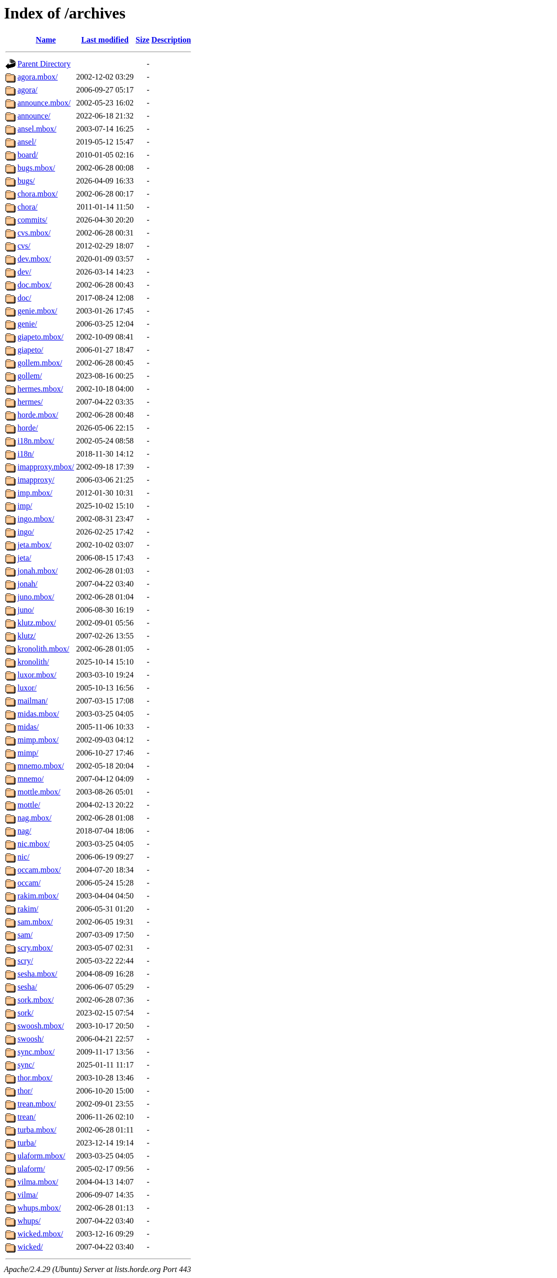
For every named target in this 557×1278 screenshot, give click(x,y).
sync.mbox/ (36, 1052)
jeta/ (25, 558)
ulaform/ (31, 1168)
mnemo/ (31, 778)
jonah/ (28, 584)
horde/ (28, 428)
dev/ (25, 272)
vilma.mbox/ (38, 1182)
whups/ (29, 1220)
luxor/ (27, 688)
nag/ (25, 830)
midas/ (28, 726)
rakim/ (28, 908)
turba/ (27, 1142)
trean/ (27, 1116)
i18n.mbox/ (36, 440)
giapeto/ (31, 350)
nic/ (24, 856)
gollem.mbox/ (40, 362)
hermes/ (30, 402)
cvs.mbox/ (34, 232)
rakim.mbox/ (38, 896)
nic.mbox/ (34, 844)
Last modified (104, 40)
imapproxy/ (36, 480)
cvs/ (24, 246)
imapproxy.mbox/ (46, 466)
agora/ (28, 90)
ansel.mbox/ (37, 128)
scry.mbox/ (35, 948)
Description (171, 40)
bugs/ (26, 180)
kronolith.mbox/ (44, 648)
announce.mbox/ (44, 102)
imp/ (25, 506)
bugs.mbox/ (36, 168)
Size (143, 40)
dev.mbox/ (34, 258)
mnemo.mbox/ (41, 766)
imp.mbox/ (35, 492)
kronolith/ (33, 662)
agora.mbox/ (38, 76)
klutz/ (27, 636)
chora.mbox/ (38, 194)
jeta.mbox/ (35, 544)
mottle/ (29, 804)
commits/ (33, 220)
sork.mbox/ (36, 1000)
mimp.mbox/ (38, 740)
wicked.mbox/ (40, 1234)
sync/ (26, 1064)
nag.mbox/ (35, 818)
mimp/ (28, 752)
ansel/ (27, 142)
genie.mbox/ (38, 310)
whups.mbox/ (39, 1208)
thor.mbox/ (35, 1078)
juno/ (26, 610)
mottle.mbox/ (39, 792)
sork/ (26, 1012)
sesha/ (27, 986)
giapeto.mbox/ (41, 336)
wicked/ (30, 1246)
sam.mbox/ (35, 922)
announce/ (34, 116)
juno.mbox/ (36, 596)
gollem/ (30, 376)
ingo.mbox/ (36, 518)
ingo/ (26, 532)
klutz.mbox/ (37, 622)
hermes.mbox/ (40, 388)
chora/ (28, 206)
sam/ (25, 934)
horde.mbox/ (38, 414)
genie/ (27, 324)
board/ (28, 154)
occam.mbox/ (39, 870)
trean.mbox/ (37, 1104)
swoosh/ (31, 1038)
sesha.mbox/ (38, 974)
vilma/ (28, 1194)
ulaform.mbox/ (42, 1156)
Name (46, 40)
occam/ (29, 882)
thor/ (25, 1090)
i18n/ (26, 454)
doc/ (25, 298)
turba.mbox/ (37, 1130)
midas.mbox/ (38, 714)
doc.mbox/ (35, 284)
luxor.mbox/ (37, 674)
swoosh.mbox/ (41, 1026)
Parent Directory (44, 64)
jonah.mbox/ (38, 570)
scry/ (25, 960)
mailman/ (33, 700)
